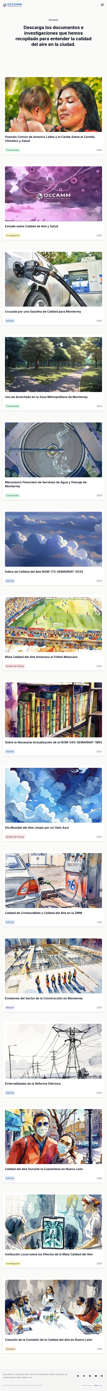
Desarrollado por (91, 1385)
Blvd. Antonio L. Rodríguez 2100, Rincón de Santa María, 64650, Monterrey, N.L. (35, 1374)
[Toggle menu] (102, 4)
